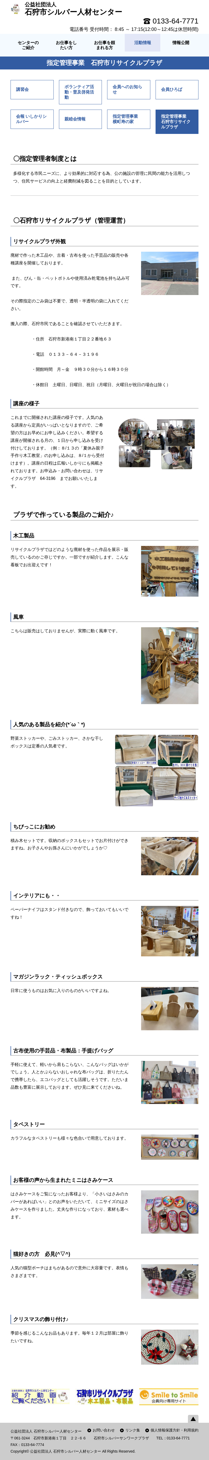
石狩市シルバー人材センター (73, 8)
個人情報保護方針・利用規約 (174, 1430)
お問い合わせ (104, 1430)
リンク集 (132, 1430)
